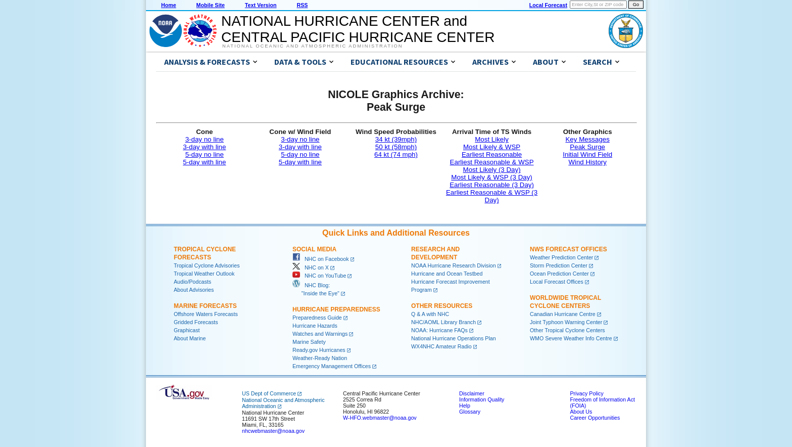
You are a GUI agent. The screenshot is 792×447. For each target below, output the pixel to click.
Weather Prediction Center (561, 257)
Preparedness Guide (317, 318)
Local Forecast (548, 5)
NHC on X (310, 267)
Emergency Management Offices (331, 366)
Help (464, 406)
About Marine (190, 338)
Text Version (261, 5)
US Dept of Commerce (269, 393)
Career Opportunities (595, 418)
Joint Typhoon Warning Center (566, 322)
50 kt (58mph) (396, 147)
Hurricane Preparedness (336, 309)
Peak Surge (587, 147)
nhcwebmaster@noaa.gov (273, 431)
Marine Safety (309, 342)
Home (168, 5)
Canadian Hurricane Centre (563, 314)
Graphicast (187, 330)
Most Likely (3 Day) (492, 169)
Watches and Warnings (320, 334)
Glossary (469, 412)
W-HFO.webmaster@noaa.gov (380, 418)
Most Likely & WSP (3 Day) (491, 177)
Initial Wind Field (587, 154)
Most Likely (492, 139)
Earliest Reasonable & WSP (492, 162)
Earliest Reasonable (492, 154)
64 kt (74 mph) (396, 154)
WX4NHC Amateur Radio (441, 346)
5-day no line (204, 154)
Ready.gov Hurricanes (318, 350)
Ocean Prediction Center (559, 274)
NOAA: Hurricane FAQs (439, 330)
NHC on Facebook (320, 259)
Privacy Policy (586, 393)
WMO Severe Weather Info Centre (571, 338)
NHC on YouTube (319, 276)
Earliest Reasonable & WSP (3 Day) (491, 196)
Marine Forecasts (205, 305)
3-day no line (204, 139)
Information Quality (481, 399)
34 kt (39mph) (396, 139)
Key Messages (587, 139)
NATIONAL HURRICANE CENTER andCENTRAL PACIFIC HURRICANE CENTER (357, 29)
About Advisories (194, 290)
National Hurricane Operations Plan (453, 338)
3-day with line (204, 147)
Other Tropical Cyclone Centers (567, 330)
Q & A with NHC (430, 314)
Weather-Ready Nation (319, 358)
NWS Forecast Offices (568, 249)
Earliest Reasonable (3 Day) (492, 185)
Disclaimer (471, 393)
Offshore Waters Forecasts (206, 314)
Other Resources (441, 305)
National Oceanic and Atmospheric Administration (312, 46)
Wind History (587, 162)
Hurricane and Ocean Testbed (446, 274)
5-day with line (204, 162)
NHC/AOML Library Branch (443, 322)
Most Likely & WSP (491, 147)
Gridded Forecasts (196, 322)
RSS (302, 5)
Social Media (314, 249)
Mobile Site (210, 5)
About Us (581, 412)
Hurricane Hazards (314, 326)
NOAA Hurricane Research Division (453, 265)
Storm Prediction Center (558, 265)
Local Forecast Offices (556, 282)
